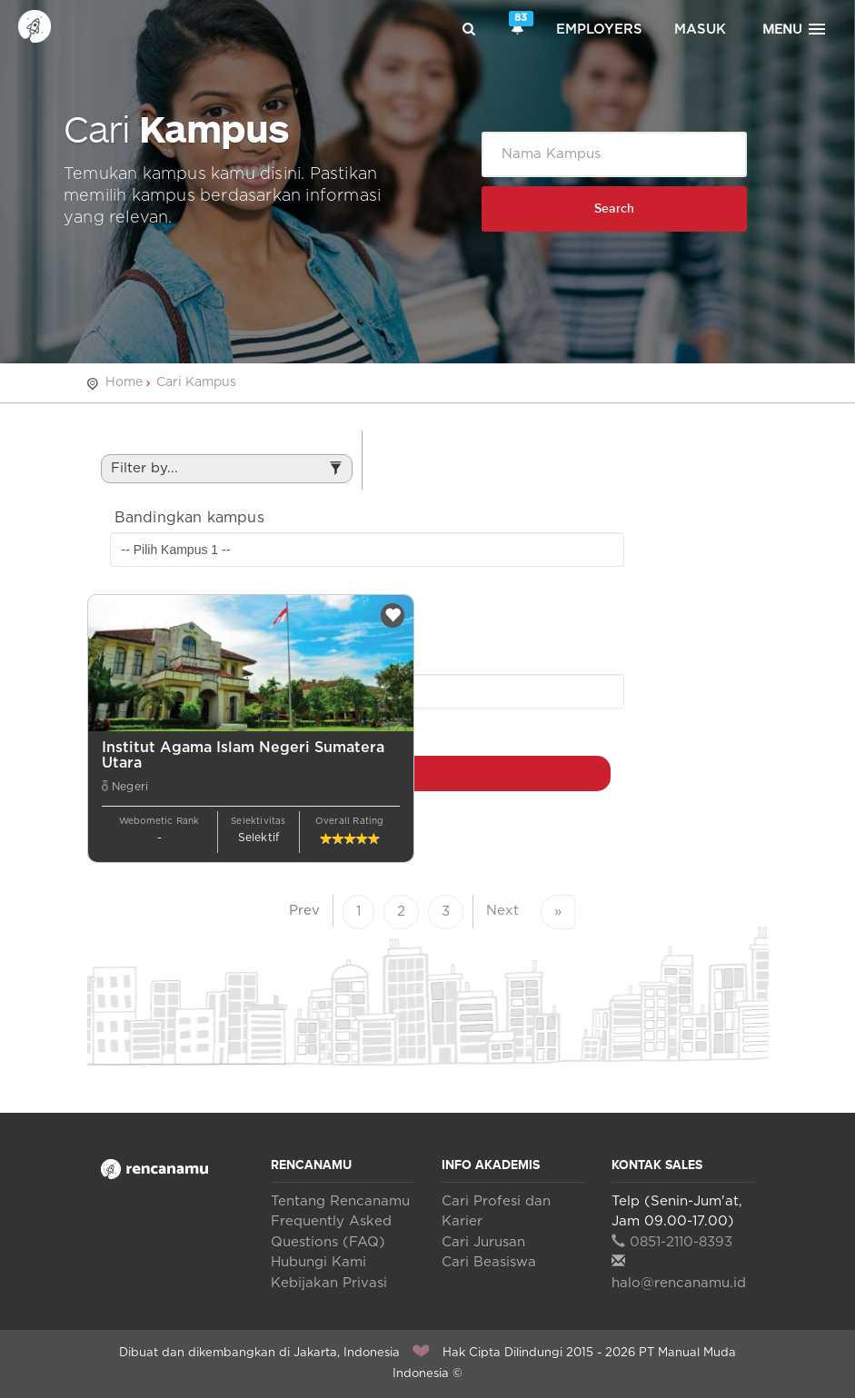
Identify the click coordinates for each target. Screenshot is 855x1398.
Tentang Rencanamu (340, 1201)
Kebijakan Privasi (329, 1283)
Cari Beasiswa (489, 1262)
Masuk (700, 29)
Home (124, 382)
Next (502, 910)
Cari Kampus (196, 382)
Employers (599, 29)
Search (614, 208)
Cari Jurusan (483, 1242)
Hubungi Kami (318, 1262)
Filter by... (227, 472)
